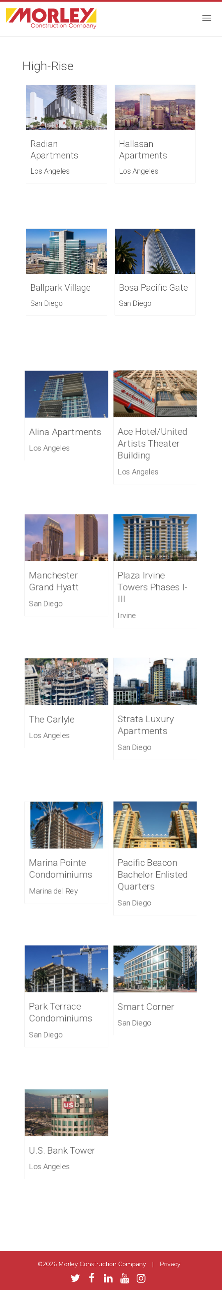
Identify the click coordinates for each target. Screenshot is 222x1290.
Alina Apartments (65, 431)
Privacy (170, 1264)
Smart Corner (146, 1006)
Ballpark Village (60, 287)
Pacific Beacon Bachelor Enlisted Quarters (153, 873)
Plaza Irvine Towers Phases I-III (153, 586)
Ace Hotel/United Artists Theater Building (153, 442)
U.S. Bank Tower (62, 1150)
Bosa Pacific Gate (153, 287)
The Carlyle (52, 719)
